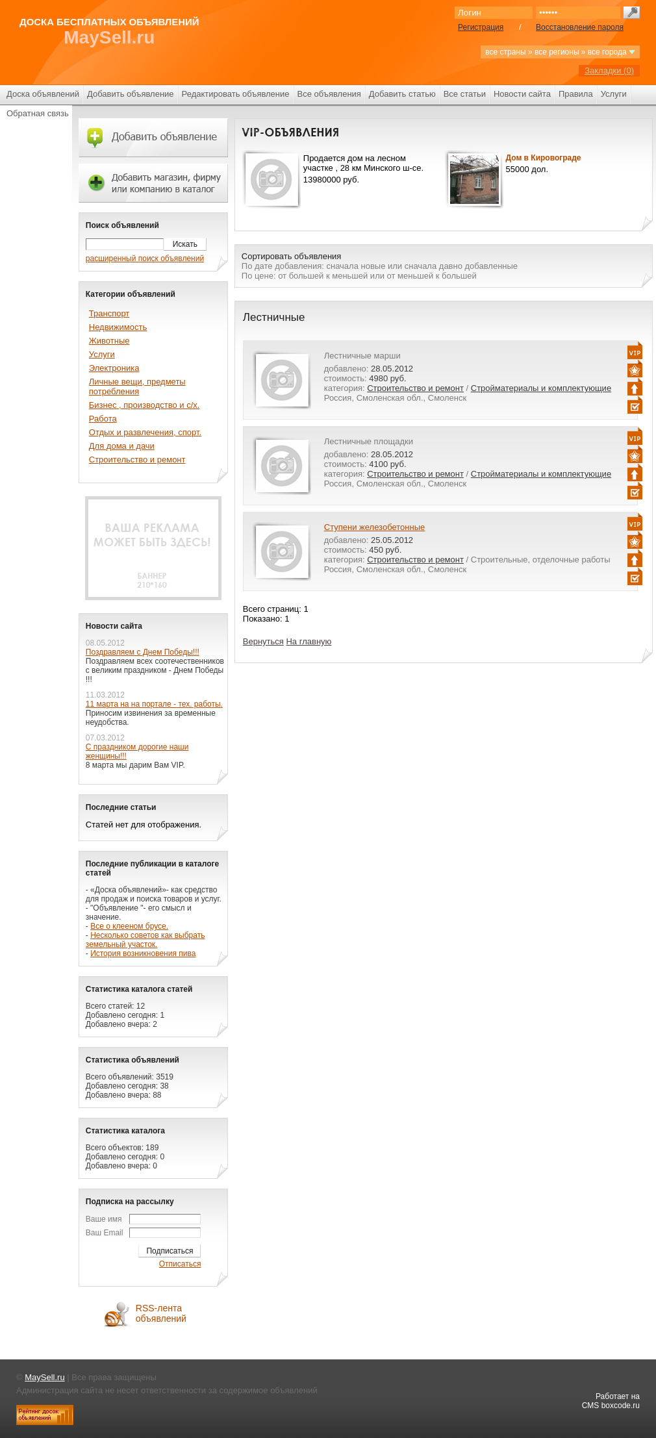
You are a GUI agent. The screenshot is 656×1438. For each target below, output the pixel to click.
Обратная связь (37, 113)
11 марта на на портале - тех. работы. (154, 704)
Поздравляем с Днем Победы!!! (142, 652)
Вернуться (263, 641)
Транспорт (109, 313)
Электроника (114, 368)
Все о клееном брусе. (129, 926)
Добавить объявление (130, 94)
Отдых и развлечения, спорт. (145, 432)
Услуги (614, 94)
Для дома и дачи (122, 446)
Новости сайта (522, 94)
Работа (103, 418)
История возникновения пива (143, 953)
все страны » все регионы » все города (560, 52)
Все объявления (329, 94)
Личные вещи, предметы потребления (137, 386)
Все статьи (465, 94)
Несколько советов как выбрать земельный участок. (145, 940)
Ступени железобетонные (374, 527)
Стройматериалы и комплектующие (541, 388)
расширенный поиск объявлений (145, 258)
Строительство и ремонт (415, 388)
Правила (576, 94)
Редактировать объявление (236, 94)
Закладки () (609, 70)
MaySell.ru (109, 37)
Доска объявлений (42, 94)
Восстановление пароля (580, 27)
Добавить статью (402, 94)
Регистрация (480, 27)
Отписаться (180, 1263)
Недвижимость (118, 327)
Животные (109, 341)
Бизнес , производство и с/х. (144, 405)
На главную (308, 641)
